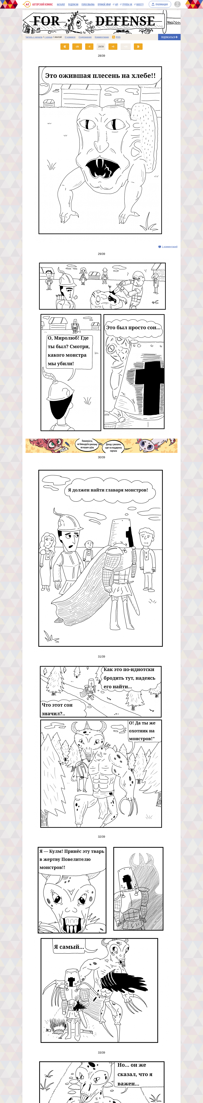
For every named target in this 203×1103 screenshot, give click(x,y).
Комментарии (102, 37)
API (116, 4)
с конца (48, 37)
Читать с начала (34, 37)
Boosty (140, 4)
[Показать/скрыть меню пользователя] (177, 4)
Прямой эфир (104, 4)
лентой (58, 37)
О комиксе (70, 37)
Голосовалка (88, 4)
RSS (118, 37)
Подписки (73, 4)
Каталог (61, 4)
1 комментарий (169, 246)
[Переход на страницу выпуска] (101, 152)
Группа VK (127, 4)
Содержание (85, 37)
